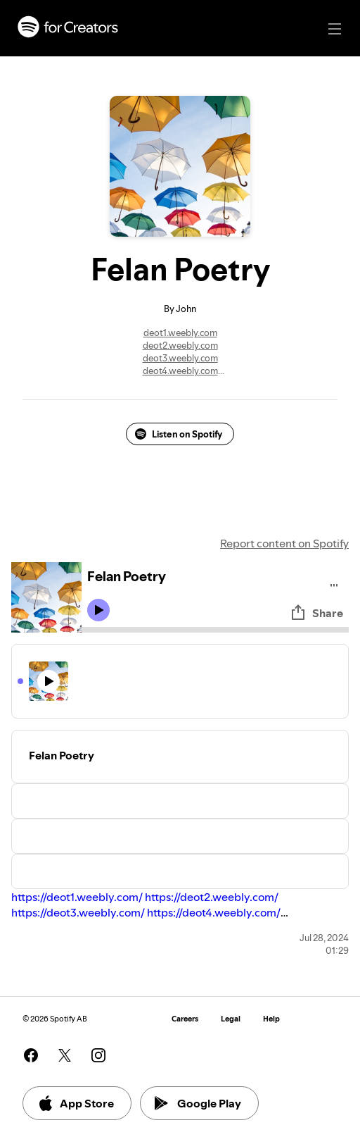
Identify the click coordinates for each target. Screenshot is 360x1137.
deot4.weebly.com (180, 370)
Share (316, 612)
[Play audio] (334, 583)
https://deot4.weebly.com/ (214, 912)
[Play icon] (98, 610)
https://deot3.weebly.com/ (78, 912)
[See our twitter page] (64, 1055)
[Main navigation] (334, 28)
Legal (230, 1019)
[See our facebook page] (30, 1055)
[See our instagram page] (98, 1055)
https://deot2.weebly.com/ (211, 897)
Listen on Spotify (178, 434)
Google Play (198, 1103)
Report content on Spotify (284, 543)
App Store (75, 1103)
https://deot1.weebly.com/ (77, 897)
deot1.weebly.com (180, 332)
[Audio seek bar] (215, 630)
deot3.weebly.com (180, 358)
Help (271, 1019)
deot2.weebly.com (180, 345)
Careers (185, 1019)
